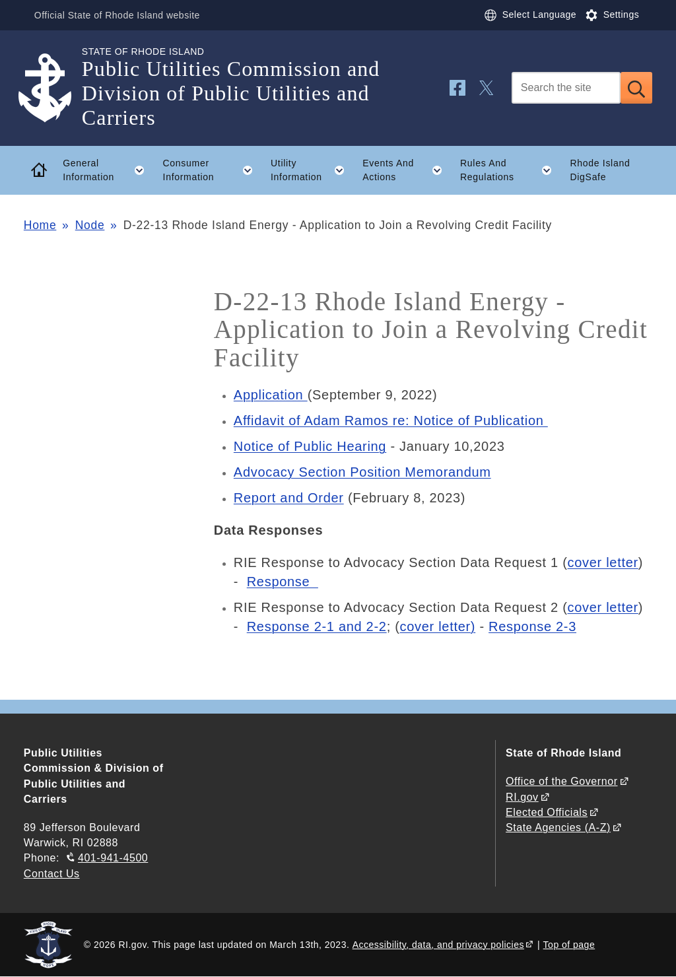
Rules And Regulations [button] (510, 170)
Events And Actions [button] (406, 170)
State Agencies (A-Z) (558, 827)
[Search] (566, 88)
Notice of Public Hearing (310, 446)
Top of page (569, 944)
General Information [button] (108, 170)
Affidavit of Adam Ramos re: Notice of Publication (391, 420)
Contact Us (52, 873)
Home (40, 225)
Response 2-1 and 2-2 (317, 626)
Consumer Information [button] (212, 170)
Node (90, 225)
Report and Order (289, 497)
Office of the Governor (561, 781)
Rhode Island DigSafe (600, 170)
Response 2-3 (532, 626)
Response (282, 581)
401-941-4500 (113, 857)
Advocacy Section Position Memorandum (362, 472)
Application (271, 394)
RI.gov (522, 797)
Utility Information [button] (312, 170)
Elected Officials (547, 812)
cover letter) (438, 626)
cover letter (603, 562)
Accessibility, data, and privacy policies (438, 944)
